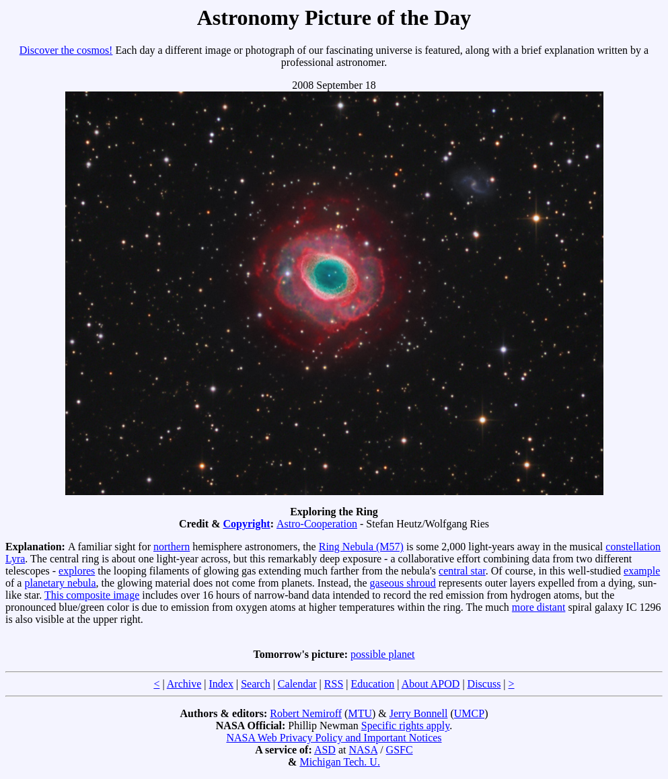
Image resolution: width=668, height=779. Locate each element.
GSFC (399, 749)
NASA (362, 749)
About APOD (431, 684)
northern (171, 546)
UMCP (469, 713)
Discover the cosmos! (66, 50)
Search (255, 684)
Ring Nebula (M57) (361, 546)
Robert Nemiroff (306, 713)
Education (372, 684)
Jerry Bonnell (418, 713)
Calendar (297, 684)
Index (221, 684)
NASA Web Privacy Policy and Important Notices (333, 737)
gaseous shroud (403, 583)
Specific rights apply (405, 725)
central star (462, 571)
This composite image (91, 595)
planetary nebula (60, 583)
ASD (325, 749)
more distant (539, 607)
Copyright (246, 523)
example (642, 571)
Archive (184, 684)
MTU (360, 713)
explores (77, 571)
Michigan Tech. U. (339, 762)
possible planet (382, 654)
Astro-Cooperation (316, 523)
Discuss (484, 684)
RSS (333, 684)
